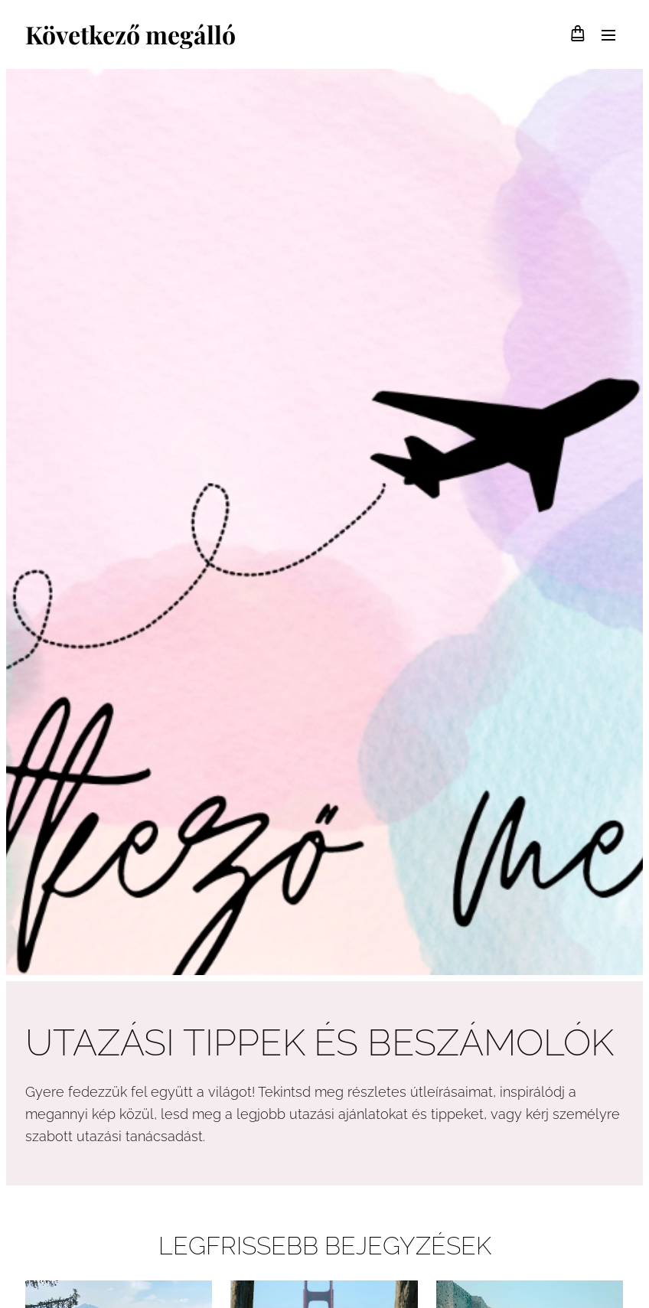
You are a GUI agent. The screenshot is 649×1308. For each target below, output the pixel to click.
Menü (608, 35)
